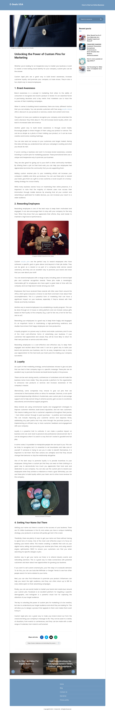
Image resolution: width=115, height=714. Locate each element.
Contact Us (63, 692)
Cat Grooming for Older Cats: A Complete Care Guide (94, 68)
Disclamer (63, 696)
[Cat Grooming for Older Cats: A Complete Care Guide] (82, 69)
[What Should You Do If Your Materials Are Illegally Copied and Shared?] (82, 37)
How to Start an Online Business (93, 5)
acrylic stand (66, 109)
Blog (61, 688)
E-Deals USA (16, 4)
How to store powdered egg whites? (94, 60)
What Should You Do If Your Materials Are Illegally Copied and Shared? (94, 38)
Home (62, 684)
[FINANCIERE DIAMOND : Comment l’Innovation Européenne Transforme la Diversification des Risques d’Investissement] (82, 46)
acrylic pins (25, 262)
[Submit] (101, 19)
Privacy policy (64, 700)
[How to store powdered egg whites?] (82, 61)
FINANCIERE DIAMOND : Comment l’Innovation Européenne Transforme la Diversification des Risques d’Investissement (94, 50)
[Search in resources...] (91, 19)
